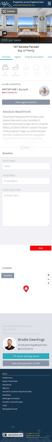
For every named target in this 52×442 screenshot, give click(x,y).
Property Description (34, 57)
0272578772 (27, 349)
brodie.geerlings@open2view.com (33, 344)
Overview (6, 57)
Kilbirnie (5, 388)
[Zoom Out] (48, 279)
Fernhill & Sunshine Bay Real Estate (17, 391)
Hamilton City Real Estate (12, 402)
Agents (18, 57)
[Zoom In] (48, 275)
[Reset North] (48, 283)
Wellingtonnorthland (11, 398)
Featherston (7, 377)
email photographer (28, 356)
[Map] (26, 292)
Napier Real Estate (10, 381)
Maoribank (6, 384)
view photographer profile (26, 363)
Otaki (4, 405)
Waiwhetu (6, 395)
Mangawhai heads (10, 409)
